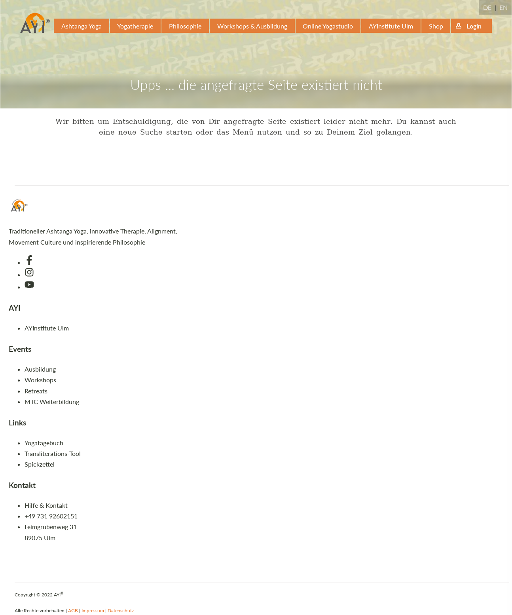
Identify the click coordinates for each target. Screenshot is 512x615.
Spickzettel (40, 464)
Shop (436, 26)
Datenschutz (121, 610)
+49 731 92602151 (51, 516)
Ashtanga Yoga (81, 26)
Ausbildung (40, 369)
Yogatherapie (135, 26)
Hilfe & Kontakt (46, 505)
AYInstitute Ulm (391, 26)
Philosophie (185, 26)
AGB (73, 610)
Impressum (93, 610)
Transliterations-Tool (53, 453)
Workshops (40, 379)
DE (487, 7)
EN (503, 7)
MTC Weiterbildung (52, 401)
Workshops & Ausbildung (252, 26)
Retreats (36, 391)
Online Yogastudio (328, 26)
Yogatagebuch (44, 442)
